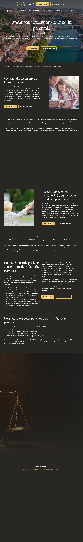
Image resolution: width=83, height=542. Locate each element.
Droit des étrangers (34, 10)
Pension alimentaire (48, 469)
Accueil (10, 11)
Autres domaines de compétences (51, 10)
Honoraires (65, 11)
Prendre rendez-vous (58, 4)
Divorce (57, 469)
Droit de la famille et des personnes (42, 66)
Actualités (72, 11)
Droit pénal (23, 10)
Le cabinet (15, 11)
